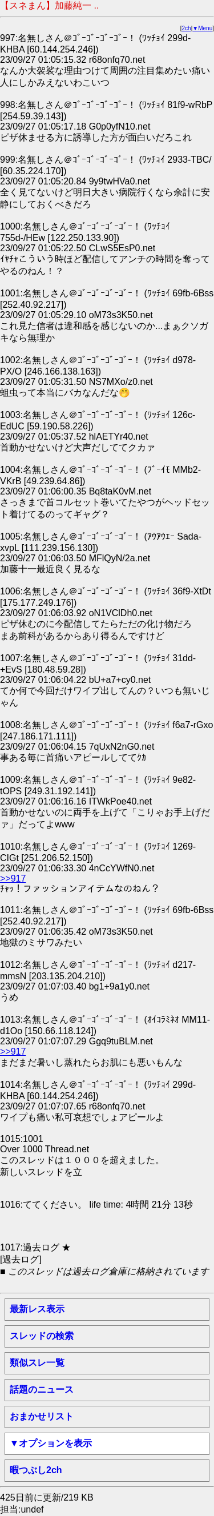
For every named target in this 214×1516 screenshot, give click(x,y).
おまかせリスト (42, 1416)
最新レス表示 (37, 1309)
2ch (186, 28)
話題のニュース (42, 1389)
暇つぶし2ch (36, 1470)
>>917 (13, 878)
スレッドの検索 (42, 1336)
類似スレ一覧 (37, 1363)
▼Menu (202, 28)
